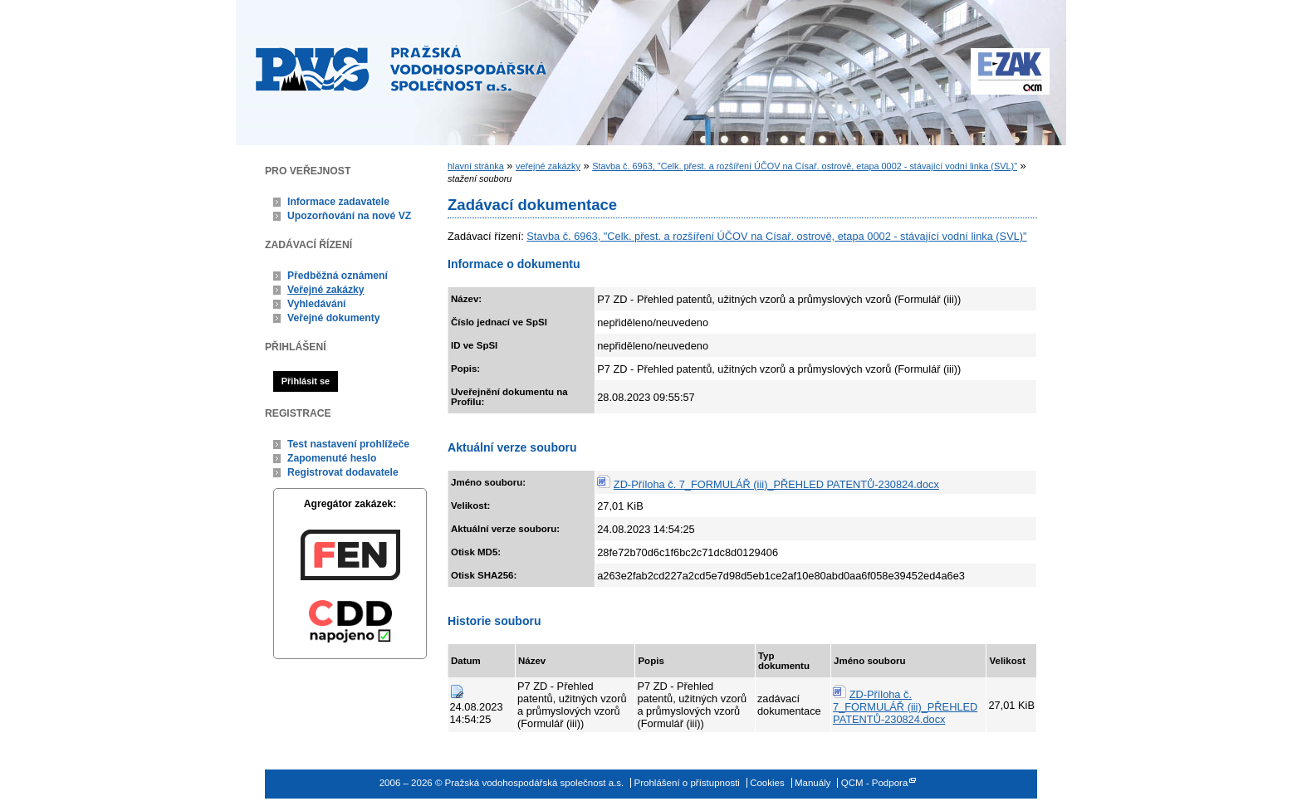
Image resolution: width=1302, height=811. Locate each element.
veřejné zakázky (548, 166)
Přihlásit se (305, 381)
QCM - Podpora (874, 783)
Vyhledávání (316, 304)
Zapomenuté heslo (331, 458)
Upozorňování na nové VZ (349, 216)
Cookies (767, 783)
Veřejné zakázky (326, 290)
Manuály (813, 783)
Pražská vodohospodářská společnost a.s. (401, 68)
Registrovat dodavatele (343, 472)
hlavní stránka (476, 166)
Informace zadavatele (338, 202)
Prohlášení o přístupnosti (687, 783)
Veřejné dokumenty (333, 318)
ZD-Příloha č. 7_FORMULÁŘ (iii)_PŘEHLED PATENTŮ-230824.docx (776, 484)
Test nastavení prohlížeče (348, 444)
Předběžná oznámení (337, 275)
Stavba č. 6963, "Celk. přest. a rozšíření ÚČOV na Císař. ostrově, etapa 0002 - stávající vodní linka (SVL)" (804, 166)
